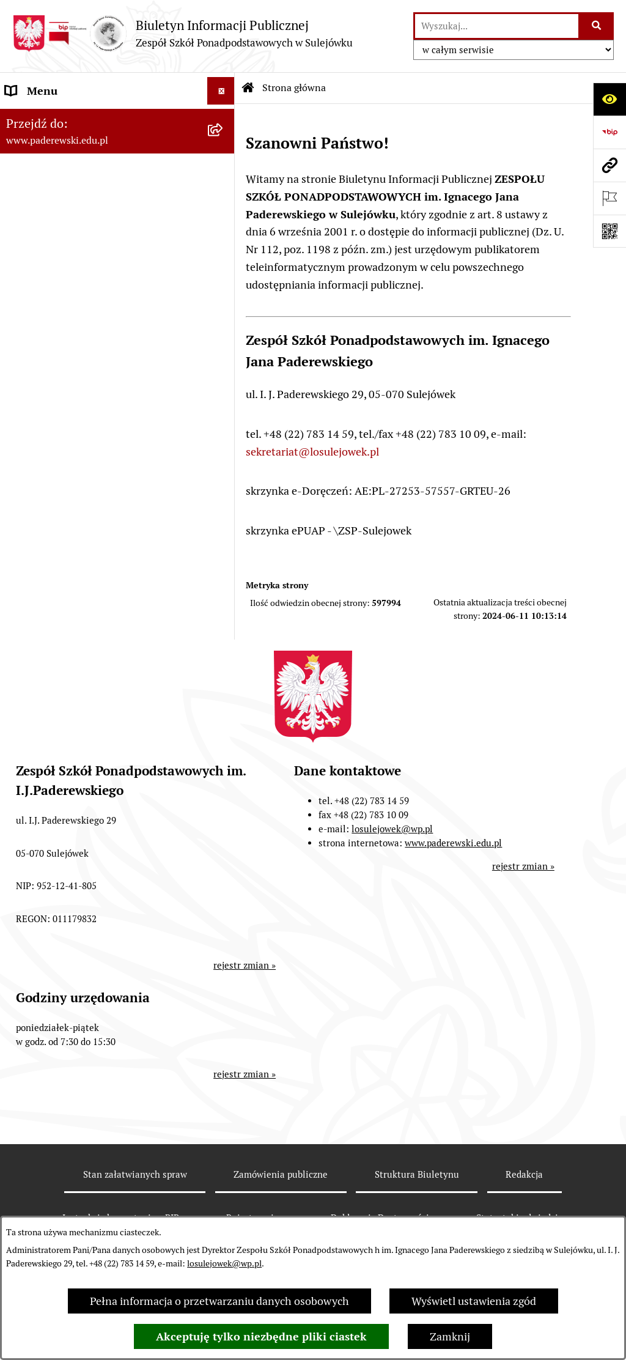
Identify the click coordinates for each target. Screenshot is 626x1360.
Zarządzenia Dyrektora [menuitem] (61, 173)
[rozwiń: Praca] (224, 284)
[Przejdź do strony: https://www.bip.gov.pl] (609, 132)
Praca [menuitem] (19, 283)
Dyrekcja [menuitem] (27, 256)
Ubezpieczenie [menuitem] (41, 421)
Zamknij (450, 1336)
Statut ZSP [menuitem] (32, 146)
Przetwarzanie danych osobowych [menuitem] (88, 504)
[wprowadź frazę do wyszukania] (496, 26)
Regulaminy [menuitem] (34, 201)
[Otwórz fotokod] (609, 231)
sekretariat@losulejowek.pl (312, 452)
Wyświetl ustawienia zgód (473, 1301)
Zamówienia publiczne (281, 1174)
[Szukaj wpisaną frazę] (597, 26)
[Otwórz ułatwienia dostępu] (609, 99)
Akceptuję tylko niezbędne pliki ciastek (261, 1336)
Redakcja (524, 1174)
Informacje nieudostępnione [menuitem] (75, 476)
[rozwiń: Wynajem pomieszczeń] (224, 339)
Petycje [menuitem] (23, 393)
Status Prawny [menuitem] (41, 118)
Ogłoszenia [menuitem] (33, 366)
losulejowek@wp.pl (224, 1263)
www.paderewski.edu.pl (453, 843)
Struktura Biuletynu (417, 1174)
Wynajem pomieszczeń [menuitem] (61, 338)
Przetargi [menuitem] (28, 311)
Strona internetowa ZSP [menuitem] (64, 449)
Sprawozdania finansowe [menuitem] (66, 228)
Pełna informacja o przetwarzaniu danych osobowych (219, 1301)
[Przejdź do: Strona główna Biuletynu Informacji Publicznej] (248, 88)
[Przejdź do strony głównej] (182, 33)
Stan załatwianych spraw (135, 1174)
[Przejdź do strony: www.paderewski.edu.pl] (609, 165)
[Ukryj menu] (221, 91)
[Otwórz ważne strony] (609, 198)
